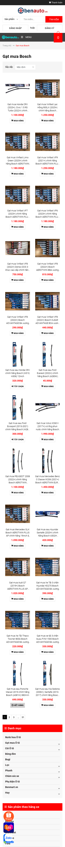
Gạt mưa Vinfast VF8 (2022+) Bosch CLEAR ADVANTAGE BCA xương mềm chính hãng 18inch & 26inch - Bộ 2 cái (47, 323)
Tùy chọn (18, 386)
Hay (7, 792)
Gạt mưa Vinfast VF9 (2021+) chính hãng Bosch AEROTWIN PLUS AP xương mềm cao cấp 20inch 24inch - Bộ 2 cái (47, 163)
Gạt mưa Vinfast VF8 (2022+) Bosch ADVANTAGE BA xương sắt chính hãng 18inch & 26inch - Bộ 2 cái (17, 323)
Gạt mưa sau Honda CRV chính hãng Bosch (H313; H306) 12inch (17, 373)
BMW (8, 827)
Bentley (9, 821)
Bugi (7, 759)
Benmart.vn (11, 787)
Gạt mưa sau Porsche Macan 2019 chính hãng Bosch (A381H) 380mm (17, 692)
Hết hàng (18, 705)
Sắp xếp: (9, 67)
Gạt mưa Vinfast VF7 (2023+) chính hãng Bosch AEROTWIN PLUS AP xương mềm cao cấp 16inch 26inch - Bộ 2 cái (17, 216)
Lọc (7, 765)
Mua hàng (17, 121)
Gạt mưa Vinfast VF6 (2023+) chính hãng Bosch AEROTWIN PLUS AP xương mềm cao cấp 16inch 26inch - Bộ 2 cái (47, 216)
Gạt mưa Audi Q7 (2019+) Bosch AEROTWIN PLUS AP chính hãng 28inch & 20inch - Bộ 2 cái (17, 588)
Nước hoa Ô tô (13, 737)
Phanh (8, 770)
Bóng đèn (10, 753)
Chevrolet (10, 832)
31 (23, 717)
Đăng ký (49, 28)
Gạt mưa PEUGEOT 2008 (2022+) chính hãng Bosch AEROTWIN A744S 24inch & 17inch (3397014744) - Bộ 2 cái (17, 482)
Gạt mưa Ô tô (12, 742)
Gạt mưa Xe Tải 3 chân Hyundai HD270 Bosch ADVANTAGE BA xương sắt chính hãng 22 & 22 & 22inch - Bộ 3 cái (47, 588)
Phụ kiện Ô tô (12, 781)
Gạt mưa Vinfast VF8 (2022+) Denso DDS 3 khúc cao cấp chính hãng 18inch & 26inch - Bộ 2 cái (17, 269)
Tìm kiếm (54, 19)
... (18, 717)
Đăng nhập (15, 28)
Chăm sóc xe (12, 776)
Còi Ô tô (9, 748)
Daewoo (9, 838)
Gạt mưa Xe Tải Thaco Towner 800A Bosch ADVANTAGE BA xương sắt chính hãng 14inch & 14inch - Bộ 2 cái (17, 641)
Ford (7, 843)
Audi (7, 815)
